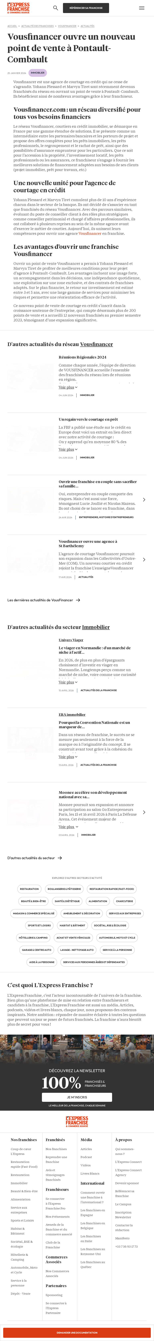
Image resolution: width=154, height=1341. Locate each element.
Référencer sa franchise (86, 7)
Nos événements (58, 1216)
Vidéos (86, 1165)
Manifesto (122, 1238)
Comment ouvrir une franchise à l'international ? (93, 1197)
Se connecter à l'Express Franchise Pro (55, 1204)
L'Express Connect (128, 1162)
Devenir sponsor (127, 1183)
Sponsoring (54, 1295)
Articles (86, 1149)
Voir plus (68, 387)
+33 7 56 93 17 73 (126, 1246)
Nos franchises (56, 1149)
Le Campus (123, 1204)
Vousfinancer (90, 234)
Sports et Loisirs (22, 1220)
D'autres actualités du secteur (31, 858)
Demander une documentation (77, 1332)
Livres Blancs (90, 1173)
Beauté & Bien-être (24, 1191)
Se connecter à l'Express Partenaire (56, 1308)
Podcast (86, 1157)
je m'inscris (77, 1097)
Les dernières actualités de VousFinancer (40, 600)
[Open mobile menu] (142, 8)
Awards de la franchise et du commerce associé (59, 1230)
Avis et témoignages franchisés (55, 1175)
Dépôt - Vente (20, 1293)
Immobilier (38, 72)
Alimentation (20, 1199)
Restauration (20, 1175)
